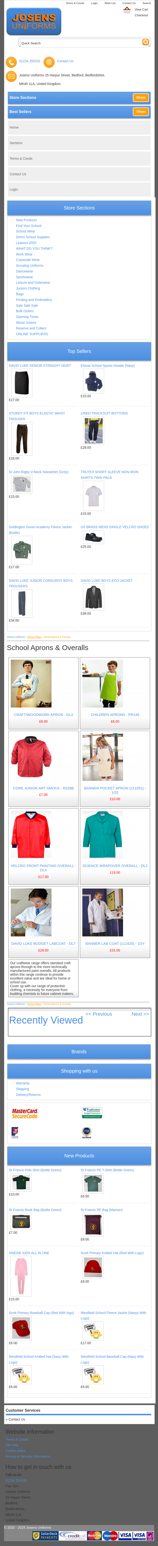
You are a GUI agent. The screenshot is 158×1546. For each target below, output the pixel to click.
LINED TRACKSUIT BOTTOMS (104, 413)
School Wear (25, 231)
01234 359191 (30, 61)
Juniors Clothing (28, 288)
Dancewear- (25, 271)
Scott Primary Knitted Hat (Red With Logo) (112, 1253)
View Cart (141, 9)
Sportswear (24, 277)
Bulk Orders (25, 311)
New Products (26, 220)
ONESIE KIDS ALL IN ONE (29, 1253)
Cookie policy (15, 1451)
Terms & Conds (75, 3)
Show (140, 97)
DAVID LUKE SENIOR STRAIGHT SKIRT (40, 366)
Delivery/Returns (28, 1095)
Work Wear (24, 254)
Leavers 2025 (26, 243)
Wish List (110, 3)
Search (147, 3)
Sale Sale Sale (27, 305)
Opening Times (27, 317)
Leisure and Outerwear (33, 282)
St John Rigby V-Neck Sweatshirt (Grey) (38, 472)
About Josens (26, 322)
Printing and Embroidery (34, 300)
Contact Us (128, 3)
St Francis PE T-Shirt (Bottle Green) (107, 1170)
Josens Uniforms (16, 637)
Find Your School (28, 226)
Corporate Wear (28, 260)
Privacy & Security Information (28, 1456)
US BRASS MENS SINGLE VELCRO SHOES (115, 527)
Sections (16, 143)
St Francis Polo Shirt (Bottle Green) (35, 1170)
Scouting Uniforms (29, 265)
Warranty (22, 1083)
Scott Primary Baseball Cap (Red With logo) (41, 1313)
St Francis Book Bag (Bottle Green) (35, 1210)
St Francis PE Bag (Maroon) (102, 1210)
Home (14, 127)
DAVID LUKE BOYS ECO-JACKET (107, 581)
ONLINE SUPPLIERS (32, 334)
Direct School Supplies (33, 237)
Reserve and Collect (31, 328)
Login (94, 3)
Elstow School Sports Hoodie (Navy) (108, 366)
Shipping (22, 1089)
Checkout (141, 15)
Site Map (12, 1445)
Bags (20, 294)
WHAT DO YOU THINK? (34, 248)
